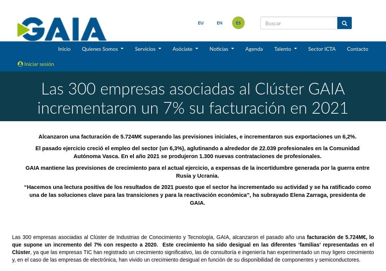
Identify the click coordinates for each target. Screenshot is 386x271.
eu (201, 22)
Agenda (254, 49)
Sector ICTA (322, 49)
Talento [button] (283, 49)
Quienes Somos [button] (100, 49)
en (219, 22)
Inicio (64, 49)
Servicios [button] (146, 49)
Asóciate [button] (183, 49)
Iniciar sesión (36, 64)
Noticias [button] (220, 49)
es (238, 22)
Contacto (357, 49)
